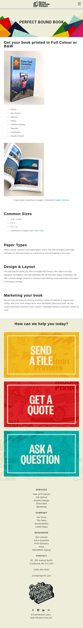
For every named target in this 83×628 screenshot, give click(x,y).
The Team (41, 520)
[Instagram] (38, 610)
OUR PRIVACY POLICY (41, 618)
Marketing (41, 507)
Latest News (41, 527)
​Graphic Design (41, 500)
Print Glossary (41, 543)
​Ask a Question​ (41, 540)
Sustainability (41, 524)
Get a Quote (41, 537)
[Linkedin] (43, 610)
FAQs (41, 547)
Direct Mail (41, 503)
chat (41, 230)
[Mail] (48, 610)
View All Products (41, 494)
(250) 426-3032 (41, 569)
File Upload (41, 497)
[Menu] (79, 3)
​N (41, 550)
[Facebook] (33, 610)
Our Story (41, 517)
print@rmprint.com (41, 576)
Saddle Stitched (62, 200)
